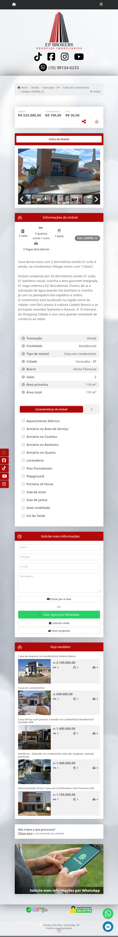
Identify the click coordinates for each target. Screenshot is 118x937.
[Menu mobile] (14, 4)
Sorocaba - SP (51, 87)
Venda (35, 87)
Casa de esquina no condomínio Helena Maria (47, 656)
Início (22, 87)
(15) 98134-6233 (63, 67)
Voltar (95, 91)
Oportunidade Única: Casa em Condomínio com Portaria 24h (56, 788)
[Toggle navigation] (101, 4)
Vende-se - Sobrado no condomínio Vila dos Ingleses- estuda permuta (56, 755)
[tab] (29, 139)
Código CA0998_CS (32, 91)
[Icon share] (38, 57)
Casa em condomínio (76, 87)
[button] (24, 171)
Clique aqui (25, 833)
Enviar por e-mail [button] (59, 599)
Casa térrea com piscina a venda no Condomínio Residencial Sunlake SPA (55, 721)
